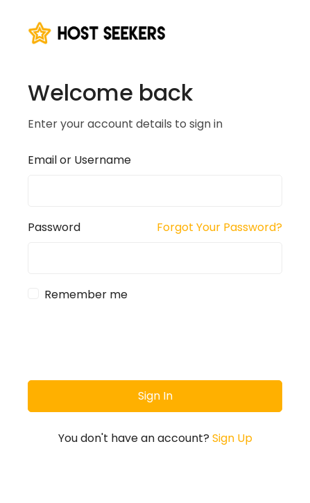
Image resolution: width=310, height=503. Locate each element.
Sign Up (232, 438)
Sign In (155, 396)
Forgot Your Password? (219, 227)
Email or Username (79, 160)
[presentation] (133, 342)
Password (54, 227)
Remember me (86, 294)
